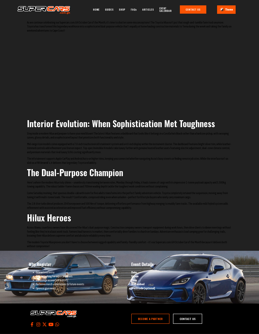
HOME (98, 9)
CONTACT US (197, 9)
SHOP (124, 9)
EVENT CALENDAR (167, 9)
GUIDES (111, 9)
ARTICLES (150, 9)
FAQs (136, 9)
